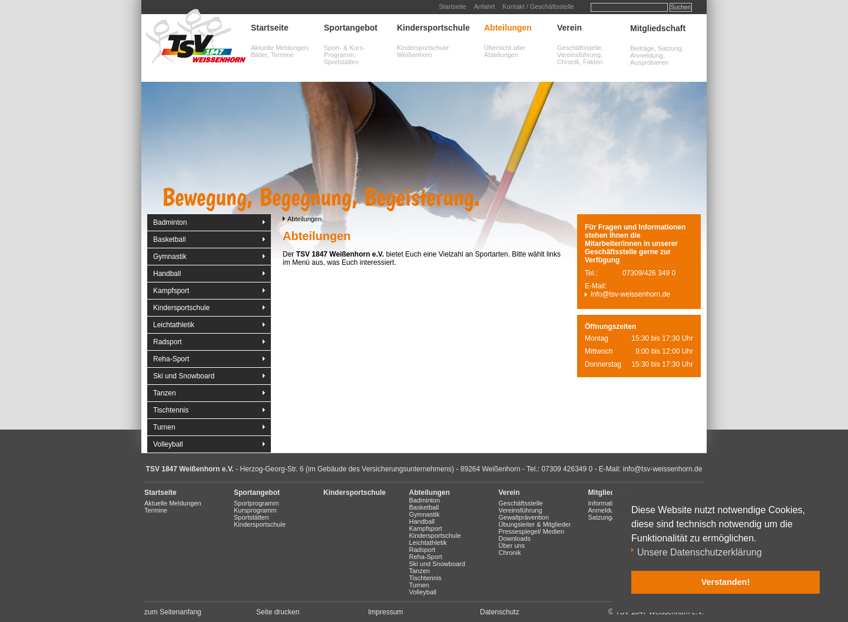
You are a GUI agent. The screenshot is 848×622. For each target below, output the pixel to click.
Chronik (510, 552)
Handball (167, 274)
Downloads (515, 538)
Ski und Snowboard (183, 376)
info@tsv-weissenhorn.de (630, 294)
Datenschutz (499, 612)
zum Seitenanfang (172, 612)
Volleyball (168, 444)
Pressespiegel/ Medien (531, 531)
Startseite (452, 6)
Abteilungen (508, 27)
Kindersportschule (433, 27)
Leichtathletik (173, 325)
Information (604, 503)
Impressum (385, 612)
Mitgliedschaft (657, 28)
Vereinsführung (520, 510)
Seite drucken (277, 612)
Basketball (169, 239)
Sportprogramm (256, 503)
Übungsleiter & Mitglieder (535, 524)
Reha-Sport (171, 359)
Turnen (164, 427)
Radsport (167, 342)
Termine (155, 510)
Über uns (512, 545)
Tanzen (164, 393)
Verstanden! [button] (725, 582)
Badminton (170, 222)
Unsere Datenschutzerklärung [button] (699, 552)
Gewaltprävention (524, 517)
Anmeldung (604, 510)
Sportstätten (251, 517)
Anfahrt (484, 6)
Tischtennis (170, 410)
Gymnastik (170, 256)
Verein (569, 27)
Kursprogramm (255, 510)
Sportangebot (350, 27)
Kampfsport (171, 291)
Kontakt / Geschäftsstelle (538, 6)
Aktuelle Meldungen (172, 503)
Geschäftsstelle (521, 503)
